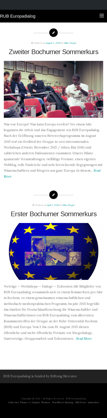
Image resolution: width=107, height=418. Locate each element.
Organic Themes (41, 402)
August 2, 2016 (53, 43)
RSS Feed (81, 402)
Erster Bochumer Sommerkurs (54, 214)
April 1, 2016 (53, 205)
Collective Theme (18, 402)
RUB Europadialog (17, 16)
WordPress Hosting (62, 402)
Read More (84, 339)
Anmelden (93, 402)
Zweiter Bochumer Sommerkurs (53, 52)
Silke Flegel (70, 43)
